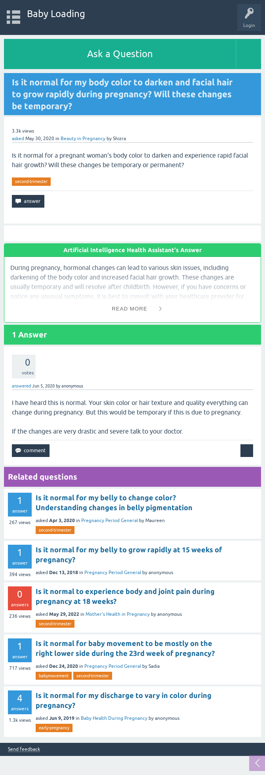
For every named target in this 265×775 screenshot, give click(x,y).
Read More (129, 309)
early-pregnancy (54, 727)
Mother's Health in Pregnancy (118, 614)
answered (21, 386)
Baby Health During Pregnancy (114, 718)
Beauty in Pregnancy (83, 138)
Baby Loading (56, 13)
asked (18, 138)
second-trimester (31, 181)
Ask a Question (120, 53)
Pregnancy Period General (109, 520)
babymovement (54, 675)
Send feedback (24, 749)
